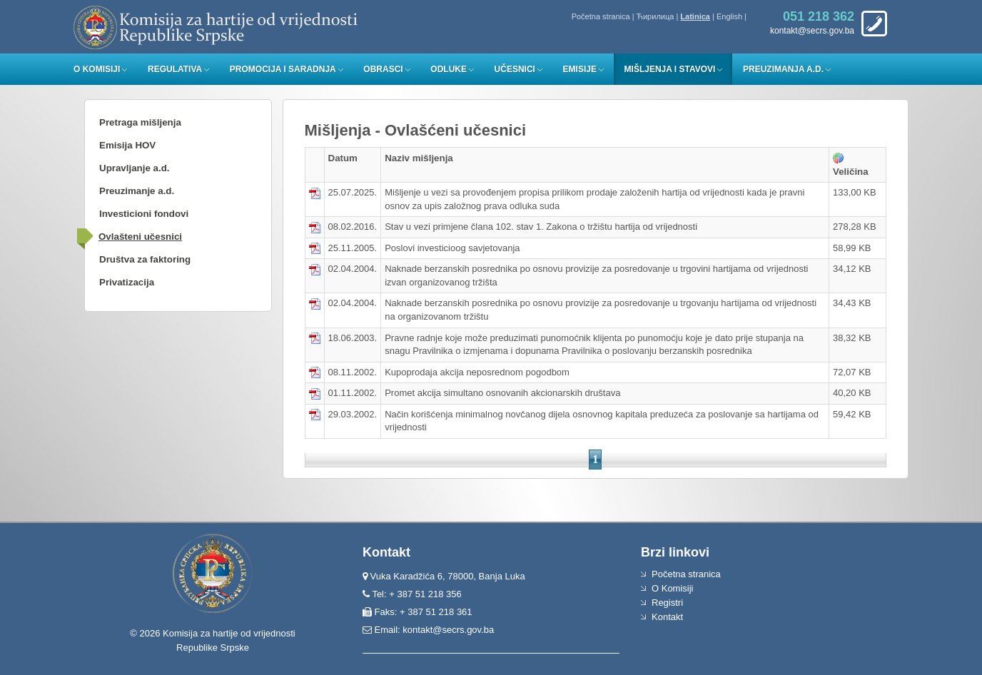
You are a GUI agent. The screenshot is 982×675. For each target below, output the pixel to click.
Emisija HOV (127, 145)
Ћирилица (655, 16)
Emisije (580, 69)
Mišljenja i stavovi (670, 69)
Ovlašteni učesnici (140, 236)
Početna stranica (601, 16)
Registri (667, 602)
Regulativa (175, 69)
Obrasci (383, 69)
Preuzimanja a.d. (783, 69)
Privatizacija (126, 282)
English (729, 16)
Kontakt (667, 616)
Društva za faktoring (145, 259)
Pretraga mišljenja (140, 122)
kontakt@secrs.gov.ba (448, 629)
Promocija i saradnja (283, 69)
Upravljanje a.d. (134, 168)
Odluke (448, 69)
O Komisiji (97, 69)
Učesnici (515, 69)
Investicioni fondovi (143, 213)
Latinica (695, 16)
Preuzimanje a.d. (136, 191)
